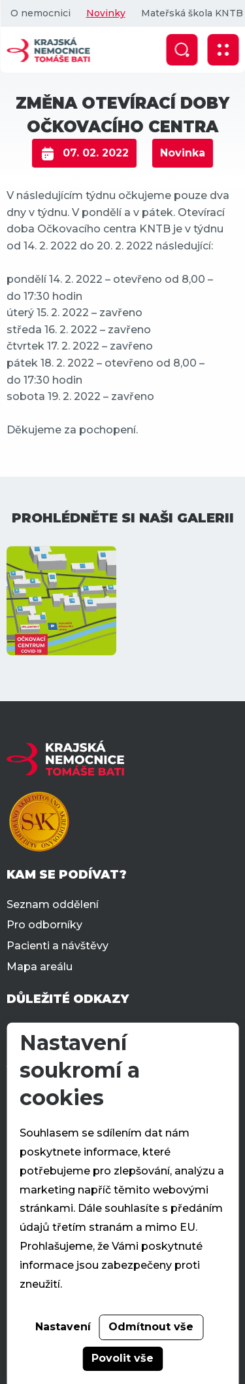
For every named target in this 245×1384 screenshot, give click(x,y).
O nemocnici (40, 13)
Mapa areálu (40, 966)
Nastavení (63, 1326)
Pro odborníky (44, 925)
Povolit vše (122, 1358)
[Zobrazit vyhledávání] (181, 49)
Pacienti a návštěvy (57, 945)
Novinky (105, 13)
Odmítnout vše (150, 1326)
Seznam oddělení (53, 904)
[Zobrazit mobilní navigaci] (222, 49)
